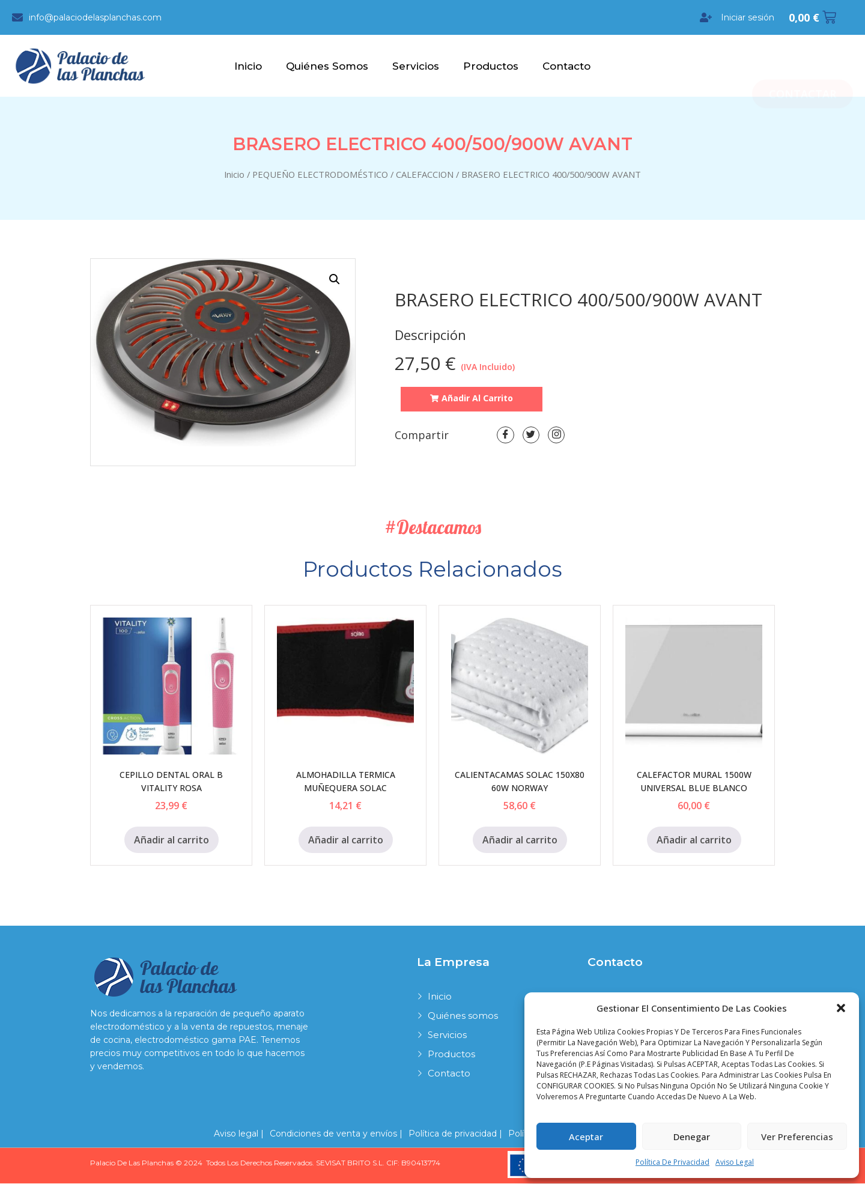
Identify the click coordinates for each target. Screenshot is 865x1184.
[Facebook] (506, 437)
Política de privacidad (672, 1162)
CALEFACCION (425, 175)
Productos (490, 67)
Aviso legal (734, 1162)
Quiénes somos (327, 67)
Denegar (691, 1137)
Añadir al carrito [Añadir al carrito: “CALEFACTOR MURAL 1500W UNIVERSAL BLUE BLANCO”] (694, 840)
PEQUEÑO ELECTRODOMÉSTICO (320, 175)
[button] (841, 1008)
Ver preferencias (797, 1137)
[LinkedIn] (559, 437)
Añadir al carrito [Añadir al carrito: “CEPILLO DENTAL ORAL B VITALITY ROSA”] (171, 840)
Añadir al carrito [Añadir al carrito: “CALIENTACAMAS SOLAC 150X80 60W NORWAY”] (519, 840)
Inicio (248, 67)
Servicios (415, 67)
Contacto (566, 67)
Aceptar (586, 1137)
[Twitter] (532, 437)
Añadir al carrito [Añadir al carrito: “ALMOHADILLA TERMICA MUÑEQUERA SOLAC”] (345, 840)
